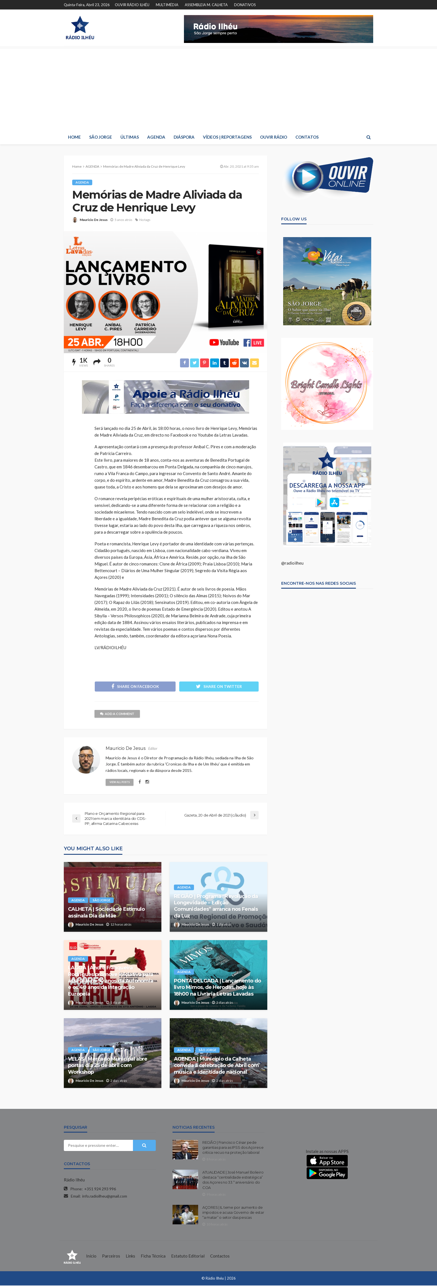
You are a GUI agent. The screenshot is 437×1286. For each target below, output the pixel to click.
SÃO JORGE (100, 136)
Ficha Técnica (153, 1256)
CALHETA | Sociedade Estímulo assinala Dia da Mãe (106, 913)
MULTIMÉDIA (167, 5)
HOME (74, 136)
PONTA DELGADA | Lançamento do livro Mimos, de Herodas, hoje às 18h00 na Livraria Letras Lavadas (217, 987)
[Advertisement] (218, 88)
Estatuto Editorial (188, 1256)
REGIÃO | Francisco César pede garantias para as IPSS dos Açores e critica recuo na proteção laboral (233, 1147)
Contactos (220, 1256)
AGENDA (156, 136)
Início (91, 1256)
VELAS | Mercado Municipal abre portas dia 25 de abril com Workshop (107, 1065)
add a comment (117, 714)
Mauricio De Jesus (94, 220)
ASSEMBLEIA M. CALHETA (206, 5)
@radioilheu (292, 562)
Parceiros (111, 1256)
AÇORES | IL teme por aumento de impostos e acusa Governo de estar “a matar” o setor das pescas (233, 1212)
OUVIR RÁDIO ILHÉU (132, 5)
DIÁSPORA (184, 136)
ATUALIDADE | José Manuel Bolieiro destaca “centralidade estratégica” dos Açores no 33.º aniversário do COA (232, 1180)
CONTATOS (307, 136)
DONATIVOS (245, 5)
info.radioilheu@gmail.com (104, 1196)
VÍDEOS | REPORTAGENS (227, 136)
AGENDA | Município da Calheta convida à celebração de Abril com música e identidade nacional (216, 1065)
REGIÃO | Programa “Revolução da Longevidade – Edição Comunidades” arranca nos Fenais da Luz (216, 906)
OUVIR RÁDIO (273, 136)
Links (130, 1256)
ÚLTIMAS (129, 136)
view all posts (120, 782)
